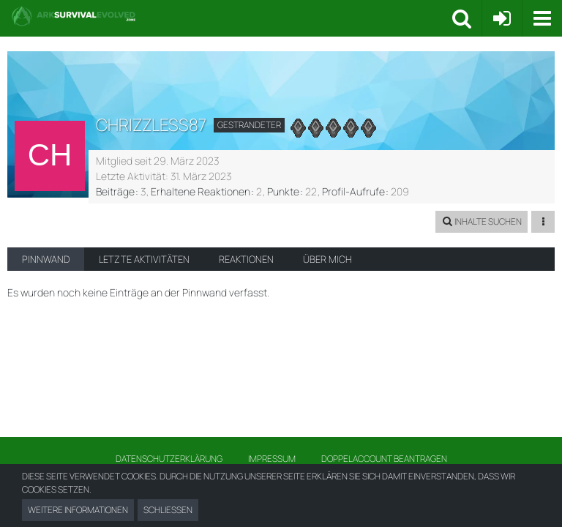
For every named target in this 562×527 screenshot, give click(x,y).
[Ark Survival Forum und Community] (231, 16)
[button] (542, 18)
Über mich (327, 259)
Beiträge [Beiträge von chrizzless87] (115, 191)
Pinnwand (46, 259)
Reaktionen (246, 259)
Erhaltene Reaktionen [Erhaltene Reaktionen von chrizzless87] (200, 191)
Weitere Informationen (78, 510)
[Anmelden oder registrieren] (502, 18)
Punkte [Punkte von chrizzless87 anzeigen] (283, 191)
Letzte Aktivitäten (144, 259)
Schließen (167, 510)
